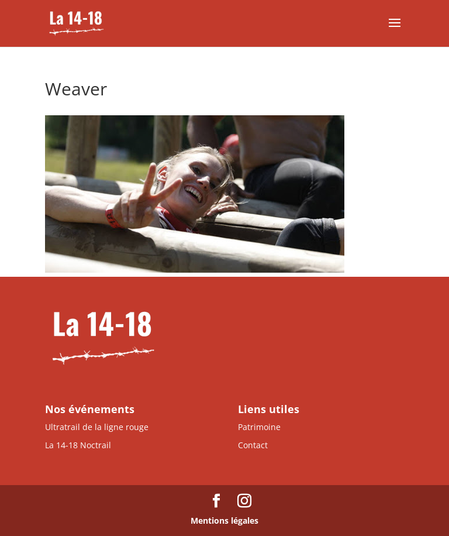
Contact (253, 445)
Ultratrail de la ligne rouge (96, 426)
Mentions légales (224, 520)
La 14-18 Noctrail (78, 445)
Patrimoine (259, 426)
